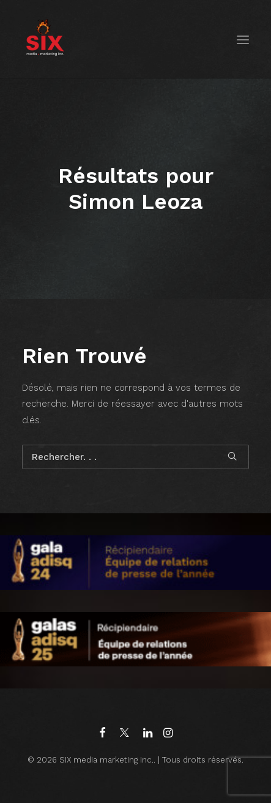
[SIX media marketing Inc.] (45, 39)
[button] (243, 39)
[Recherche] (135, 457)
